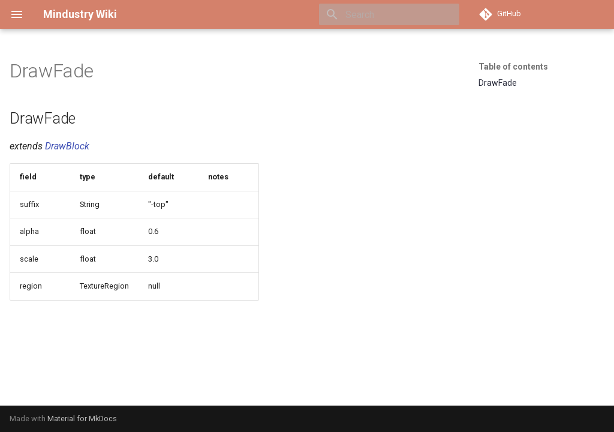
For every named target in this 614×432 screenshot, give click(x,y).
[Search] (389, 14)
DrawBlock (67, 146)
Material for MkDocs (82, 418)
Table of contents (513, 66)
